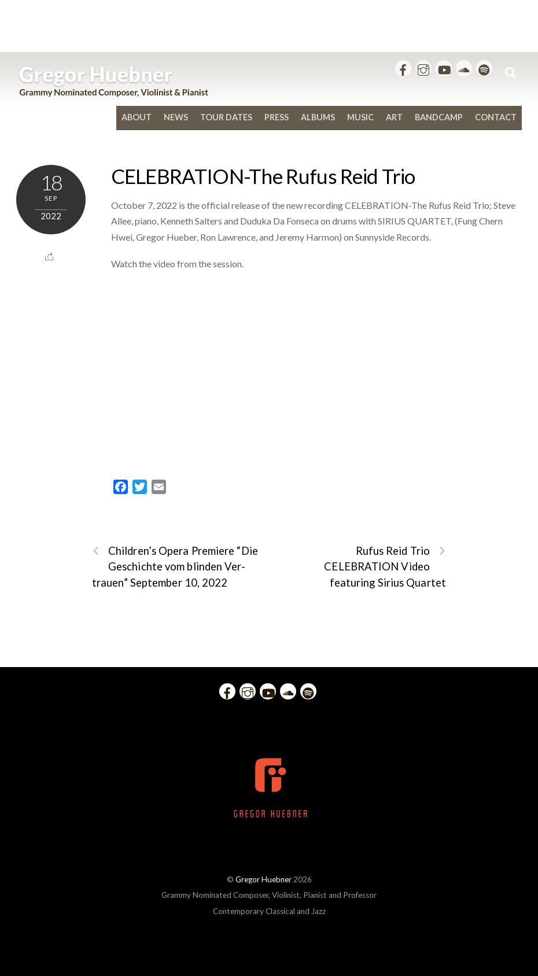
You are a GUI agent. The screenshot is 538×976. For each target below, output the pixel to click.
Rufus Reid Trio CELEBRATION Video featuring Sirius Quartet (385, 565)
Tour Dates (226, 117)
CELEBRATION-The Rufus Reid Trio (263, 176)
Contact (496, 117)
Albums (318, 117)
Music (360, 117)
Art (394, 117)
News (176, 117)
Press (276, 117)
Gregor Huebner (263, 879)
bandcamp (439, 117)
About (136, 117)
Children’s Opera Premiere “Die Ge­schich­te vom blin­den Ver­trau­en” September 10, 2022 (175, 565)
